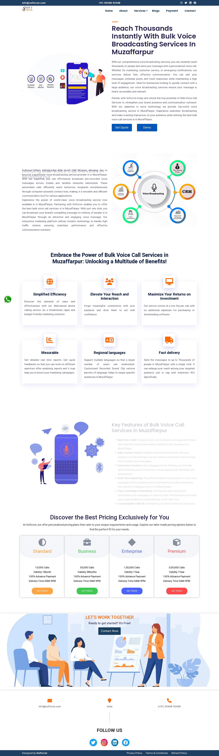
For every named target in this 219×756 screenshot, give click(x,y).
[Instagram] (181, 3)
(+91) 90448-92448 (169, 706)
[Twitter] (186, 3)
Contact (190, 11)
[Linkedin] (190, 3)
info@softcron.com (34, 2)
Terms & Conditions (157, 753)
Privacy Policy (134, 753)
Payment (172, 11)
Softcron (41, 753)
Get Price (42, 591)
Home (109, 11)
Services (140, 11)
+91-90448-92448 (109, 2)
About (123, 11)
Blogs (156, 11)
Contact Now (109, 631)
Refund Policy (179, 753)
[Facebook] (195, 3)
